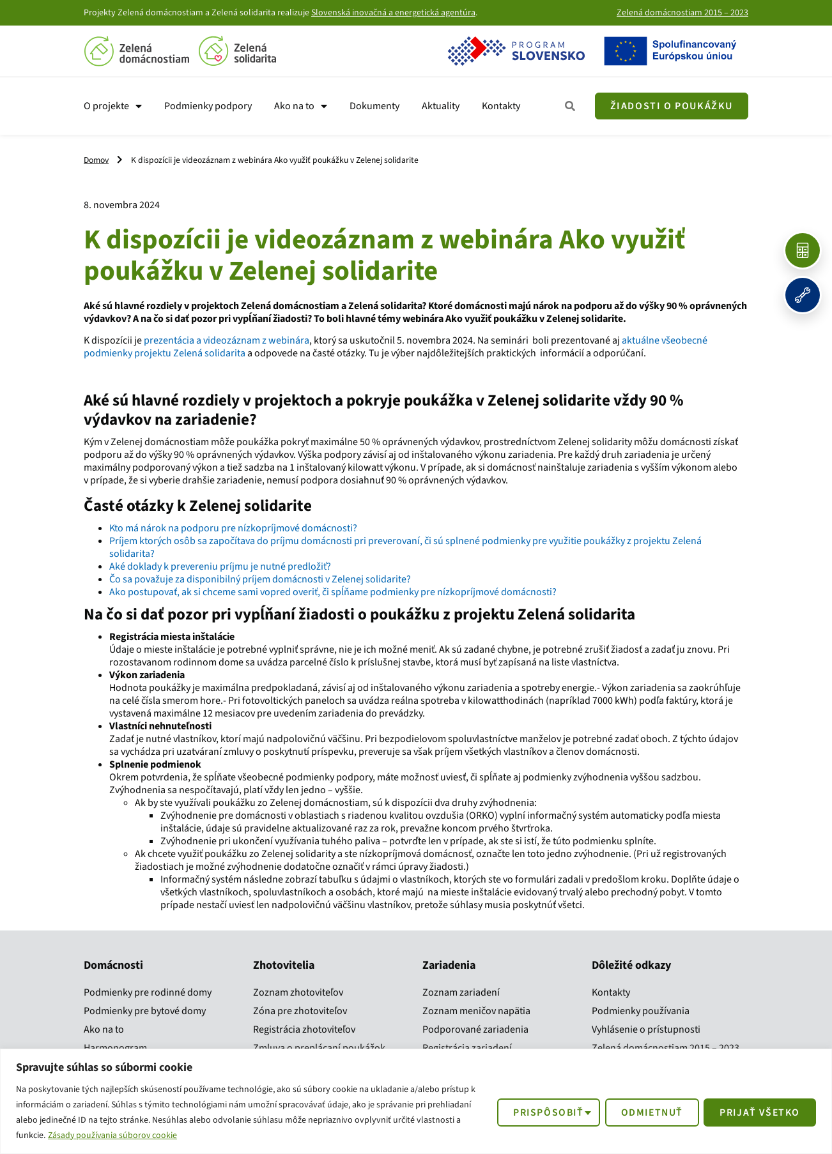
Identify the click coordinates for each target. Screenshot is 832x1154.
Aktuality (440, 106)
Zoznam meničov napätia (476, 1011)
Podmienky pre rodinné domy (148, 992)
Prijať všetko (758, 1112)
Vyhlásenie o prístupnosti (646, 1029)
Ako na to (300, 106)
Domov (96, 160)
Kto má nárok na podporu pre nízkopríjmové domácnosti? (233, 528)
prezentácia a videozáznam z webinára (225, 340)
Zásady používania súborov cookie (114, 1135)
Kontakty (501, 106)
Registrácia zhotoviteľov (304, 1029)
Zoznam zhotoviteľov (298, 992)
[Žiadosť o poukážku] (671, 106)
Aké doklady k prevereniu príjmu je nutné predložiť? (220, 566)
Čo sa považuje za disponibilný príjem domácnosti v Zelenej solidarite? (260, 579)
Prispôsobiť (542, 1112)
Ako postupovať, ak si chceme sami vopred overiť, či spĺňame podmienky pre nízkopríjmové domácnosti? (333, 592)
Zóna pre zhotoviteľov (300, 1011)
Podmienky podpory (208, 106)
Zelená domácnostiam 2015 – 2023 (682, 12)
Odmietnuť (648, 1112)
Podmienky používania (640, 1011)
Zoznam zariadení (461, 992)
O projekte (113, 106)
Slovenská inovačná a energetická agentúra (393, 12)
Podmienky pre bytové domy (145, 1011)
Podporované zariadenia (475, 1029)
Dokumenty (374, 106)
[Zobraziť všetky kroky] (571, 106)
